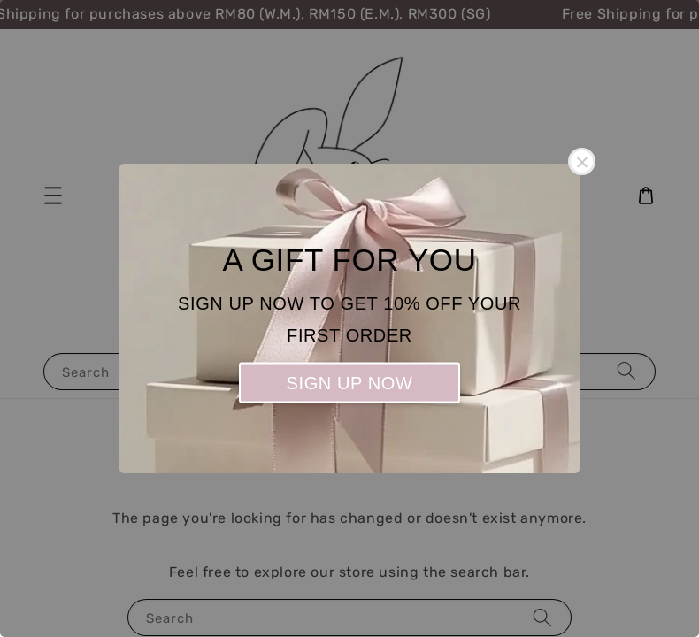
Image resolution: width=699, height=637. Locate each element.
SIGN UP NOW (350, 383)
